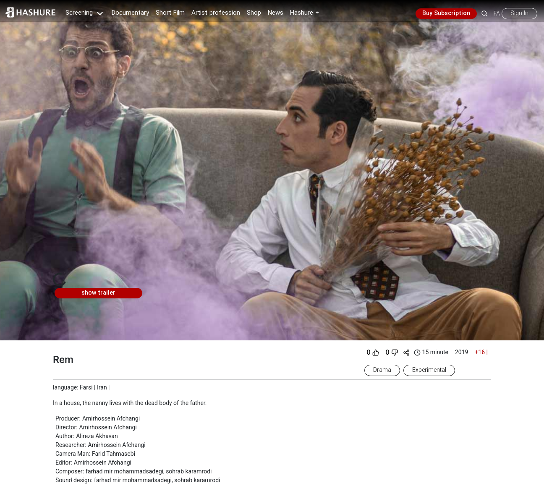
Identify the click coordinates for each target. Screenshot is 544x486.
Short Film (170, 13)
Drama (382, 370)
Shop (254, 13)
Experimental (429, 370)
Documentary (130, 13)
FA (497, 13)
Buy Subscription (446, 13)
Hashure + (304, 13)
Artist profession (215, 13)
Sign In (519, 13)
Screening (85, 13)
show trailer (98, 293)
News (275, 13)
